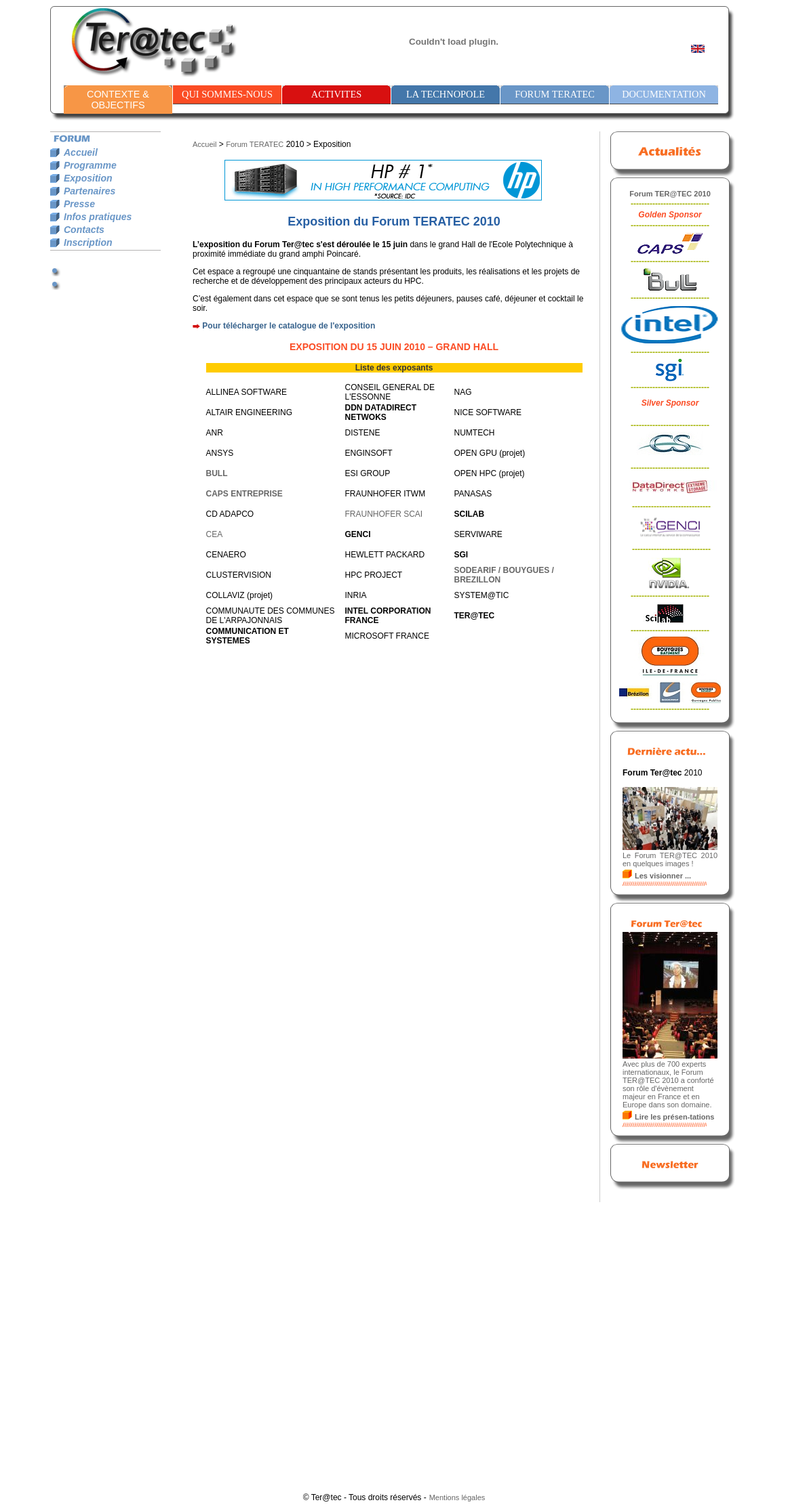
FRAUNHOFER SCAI (384, 514)
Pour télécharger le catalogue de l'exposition (288, 326)
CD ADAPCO (230, 514)
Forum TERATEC (254, 144)
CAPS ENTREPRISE (244, 493)
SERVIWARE (478, 534)
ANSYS (220, 453)
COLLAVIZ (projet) (239, 595)
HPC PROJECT (374, 575)
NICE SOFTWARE (488, 412)
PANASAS (473, 493)
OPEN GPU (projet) (490, 453)
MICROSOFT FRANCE (387, 636)
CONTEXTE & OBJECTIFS (118, 99)
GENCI (358, 534)
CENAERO (226, 554)
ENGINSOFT (369, 453)
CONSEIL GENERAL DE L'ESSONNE (390, 392)
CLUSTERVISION (238, 575)
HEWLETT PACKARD (385, 554)
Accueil (204, 144)
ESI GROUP (368, 473)
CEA (214, 534)
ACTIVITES (336, 94)
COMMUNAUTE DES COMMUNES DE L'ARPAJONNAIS (270, 615)
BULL (217, 473)
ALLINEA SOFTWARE (247, 392)
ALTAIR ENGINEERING (249, 412)
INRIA (356, 595)
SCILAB (469, 514)
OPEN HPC (475, 473)
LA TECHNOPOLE (445, 94)
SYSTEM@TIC (481, 595)
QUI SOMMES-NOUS (227, 94)
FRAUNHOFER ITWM (385, 493)
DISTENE (362, 433)
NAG (463, 392)
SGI (461, 554)
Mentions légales (457, 1497)
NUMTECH (474, 433)
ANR (214, 433)
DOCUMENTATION (664, 94)
